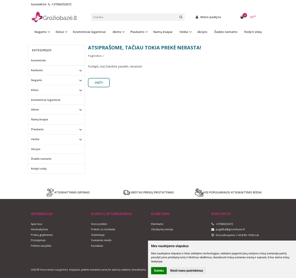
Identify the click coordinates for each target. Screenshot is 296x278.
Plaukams (37, 129)
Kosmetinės (38, 60)
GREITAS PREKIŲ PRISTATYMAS (148, 192)
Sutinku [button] (159, 270)
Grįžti (99, 82)
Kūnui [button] (60, 32)
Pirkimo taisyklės (41, 246)
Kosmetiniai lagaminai (89, 32)
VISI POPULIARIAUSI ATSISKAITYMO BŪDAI (228, 192)
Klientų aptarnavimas (111, 214)
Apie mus (36, 224)
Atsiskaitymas (39, 229)
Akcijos (202, 32)
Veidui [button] (183, 32)
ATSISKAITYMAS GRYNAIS (68, 192)
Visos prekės (99, 224)
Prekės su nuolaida (103, 229)
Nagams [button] (41, 32)
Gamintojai (98, 235)
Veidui (35, 139)
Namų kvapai (162, 32)
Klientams (160, 214)
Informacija (42, 214)
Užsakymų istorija (162, 229)
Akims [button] (117, 32)
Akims (35, 109)
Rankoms (37, 70)
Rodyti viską (253, 32)
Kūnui (34, 90)
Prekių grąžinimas (42, 235)
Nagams (36, 80)
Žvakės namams (225, 32)
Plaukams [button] (137, 32)
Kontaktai (97, 246)
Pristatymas (38, 240)
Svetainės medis (101, 240)
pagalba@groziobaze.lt (228, 229)
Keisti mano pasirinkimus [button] (186, 270)
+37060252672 (59, 4)
